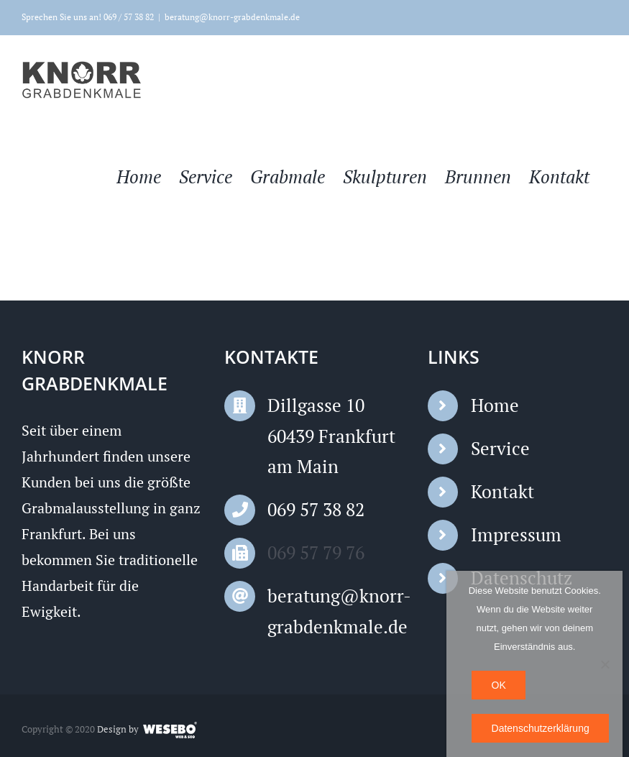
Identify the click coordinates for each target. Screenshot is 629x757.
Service (500, 449)
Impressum (516, 535)
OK (499, 685)
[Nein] (604, 664)
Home (495, 406)
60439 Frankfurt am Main (331, 451)
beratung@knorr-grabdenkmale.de (232, 17)
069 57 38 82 (315, 510)
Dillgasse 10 (315, 406)
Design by (118, 728)
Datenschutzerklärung (540, 728)
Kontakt (502, 492)
